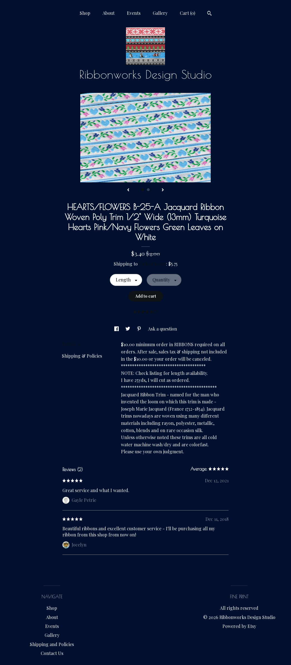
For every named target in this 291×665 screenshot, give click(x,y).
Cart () (187, 13)
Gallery (160, 13)
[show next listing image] (162, 190)
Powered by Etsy (239, 626)
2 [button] (148, 189)
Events (133, 13)
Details (71, 344)
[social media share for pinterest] (139, 329)
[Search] (209, 14)
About (109, 13)
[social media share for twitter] (128, 329)
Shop (85, 13)
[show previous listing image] (128, 190)
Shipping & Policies (82, 356)
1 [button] (142, 189)
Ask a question (162, 329)
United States (152, 264)
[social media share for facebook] (117, 329)
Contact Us (52, 653)
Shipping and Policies (52, 644)
